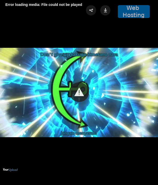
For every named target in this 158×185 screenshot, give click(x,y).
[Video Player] (79, 92)
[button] (79, 92)
